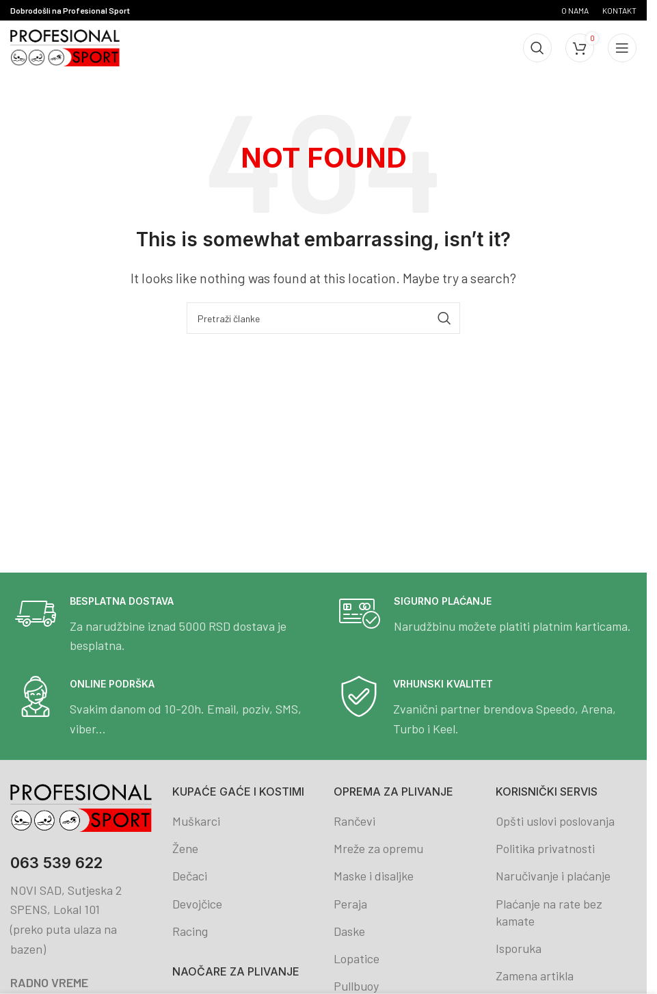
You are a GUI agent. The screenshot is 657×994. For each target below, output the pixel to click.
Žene (185, 848)
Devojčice (197, 903)
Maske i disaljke (374, 875)
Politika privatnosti (545, 848)
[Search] (537, 48)
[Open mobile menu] (622, 48)
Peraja (350, 903)
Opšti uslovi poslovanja (555, 820)
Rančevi (354, 820)
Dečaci (189, 875)
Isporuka (518, 948)
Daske (349, 931)
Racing (190, 931)
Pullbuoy (356, 985)
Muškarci (196, 820)
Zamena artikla (535, 975)
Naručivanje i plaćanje (553, 875)
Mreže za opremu (378, 848)
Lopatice (356, 958)
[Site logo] (65, 46)
